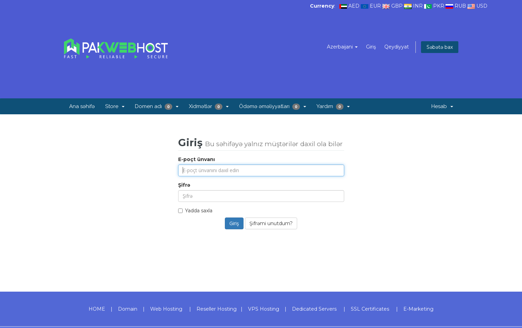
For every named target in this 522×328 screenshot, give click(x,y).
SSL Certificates (370, 309)
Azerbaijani (342, 47)
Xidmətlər (209, 106)
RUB (460, 6)
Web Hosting (166, 309)
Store (115, 106)
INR (418, 6)
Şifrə (184, 185)
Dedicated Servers (314, 309)
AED (353, 6)
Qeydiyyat (396, 47)
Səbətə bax (440, 47)
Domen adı (156, 106)
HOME (97, 309)
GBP (397, 6)
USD (481, 6)
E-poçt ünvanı (196, 159)
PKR (438, 6)
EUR (375, 6)
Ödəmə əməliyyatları (272, 106)
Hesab (442, 106)
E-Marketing (418, 309)
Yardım (333, 106)
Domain (127, 309)
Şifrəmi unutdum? (271, 223)
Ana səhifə (82, 106)
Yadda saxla (195, 210)
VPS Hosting (263, 309)
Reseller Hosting (216, 309)
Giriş (371, 47)
